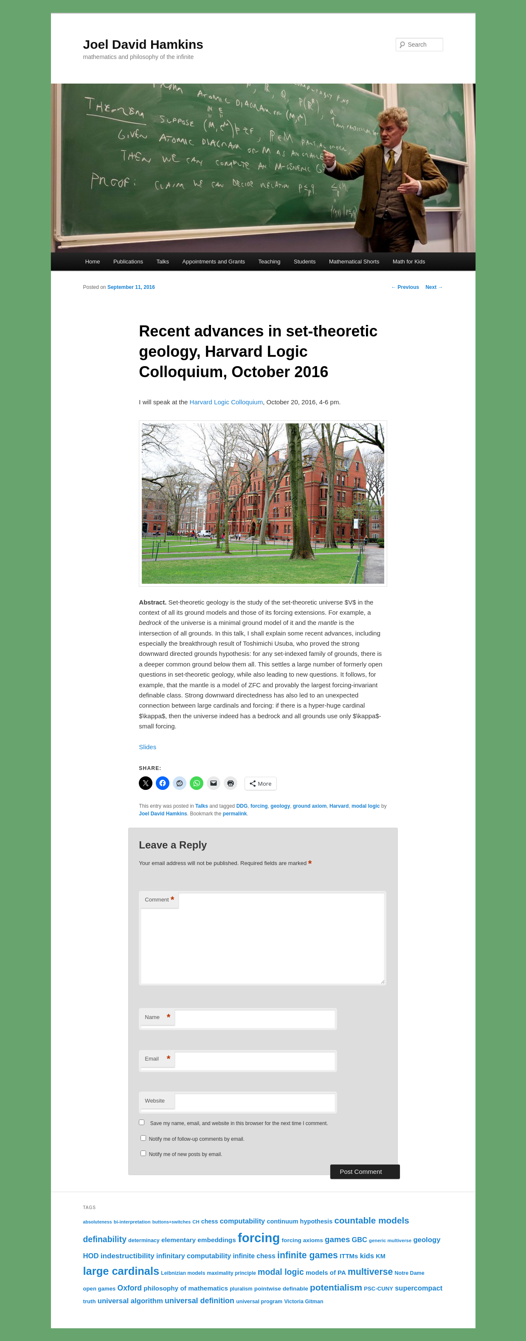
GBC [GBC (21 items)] (359, 1239)
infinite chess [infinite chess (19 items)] (254, 1256)
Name (157, 1017)
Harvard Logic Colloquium (226, 402)
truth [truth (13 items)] (89, 1301)
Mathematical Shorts (354, 261)
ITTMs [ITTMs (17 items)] (349, 1256)
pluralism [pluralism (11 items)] (241, 1289)
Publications (128, 261)
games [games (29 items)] (337, 1239)
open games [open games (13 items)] (99, 1288)
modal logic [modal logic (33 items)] (281, 1272)
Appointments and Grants (214, 261)
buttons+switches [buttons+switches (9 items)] (171, 1221)
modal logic (366, 806)
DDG (242, 806)
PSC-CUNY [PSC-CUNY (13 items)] (378, 1288)
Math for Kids (409, 261)
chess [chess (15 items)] (209, 1221)
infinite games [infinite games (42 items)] (307, 1255)
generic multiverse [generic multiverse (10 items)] (390, 1240)
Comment (159, 900)
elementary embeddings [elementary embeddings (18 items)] (198, 1239)
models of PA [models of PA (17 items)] (326, 1272)
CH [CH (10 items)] (195, 1221)
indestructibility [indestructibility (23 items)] (128, 1256)
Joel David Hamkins (143, 44)
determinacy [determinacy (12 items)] (144, 1240)
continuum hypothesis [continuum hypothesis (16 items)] (299, 1221)
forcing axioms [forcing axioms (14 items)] (302, 1240)
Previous (405, 287)
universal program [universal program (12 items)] (259, 1302)
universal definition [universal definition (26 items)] (199, 1300)
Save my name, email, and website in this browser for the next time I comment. (239, 1123)
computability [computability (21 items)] (242, 1221)
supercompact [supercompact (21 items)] (418, 1288)
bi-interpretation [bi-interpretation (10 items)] (132, 1221)
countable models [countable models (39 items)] (371, 1220)
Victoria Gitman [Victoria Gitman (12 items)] (303, 1302)
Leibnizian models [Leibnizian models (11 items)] (183, 1273)
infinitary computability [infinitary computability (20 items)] (193, 1256)
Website (155, 1100)
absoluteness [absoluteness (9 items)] (97, 1221)
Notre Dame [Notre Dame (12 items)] (409, 1273)
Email (157, 1059)
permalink (235, 814)
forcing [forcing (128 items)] (259, 1238)
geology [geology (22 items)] (426, 1240)
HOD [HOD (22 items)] (91, 1256)
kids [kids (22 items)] (367, 1256)
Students (304, 261)
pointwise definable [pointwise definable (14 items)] (281, 1288)
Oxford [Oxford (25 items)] (130, 1288)
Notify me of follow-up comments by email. (197, 1139)
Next (434, 287)
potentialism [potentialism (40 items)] (336, 1287)
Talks (162, 261)
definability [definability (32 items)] (105, 1239)
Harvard (339, 806)
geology (280, 806)
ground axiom (309, 806)
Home (92, 261)
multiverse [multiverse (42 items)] (370, 1272)
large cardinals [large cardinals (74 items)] (121, 1271)
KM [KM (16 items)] (380, 1256)
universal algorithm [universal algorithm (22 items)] (130, 1301)
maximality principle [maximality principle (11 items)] (231, 1273)
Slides (147, 746)
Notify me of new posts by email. (185, 1154)
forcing (259, 806)
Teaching (270, 261)
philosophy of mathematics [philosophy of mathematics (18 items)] (185, 1288)
